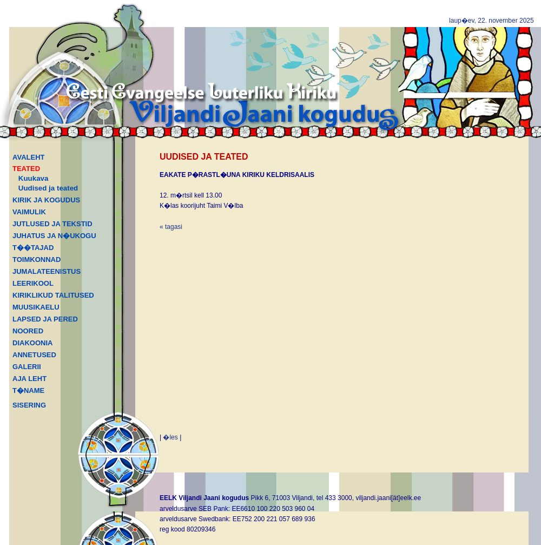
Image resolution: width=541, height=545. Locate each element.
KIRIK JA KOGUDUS (46, 200)
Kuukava (33, 178)
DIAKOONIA (32, 343)
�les (170, 437)
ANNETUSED (34, 355)
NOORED (27, 331)
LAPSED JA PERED (45, 319)
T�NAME (28, 390)
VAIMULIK (29, 212)
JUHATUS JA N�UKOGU (54, 236)
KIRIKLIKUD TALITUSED (53, 295)
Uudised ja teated (48, 188)
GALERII (26, 367)
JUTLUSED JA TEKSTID (52, 224)
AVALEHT (28, 157)
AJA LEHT (29, 379)
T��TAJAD (33, 248)
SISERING (29, 405)
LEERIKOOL (33, 283)
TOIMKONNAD (36, 259)
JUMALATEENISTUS (46, 271)
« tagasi (171, 227)
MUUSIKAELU (36, 307)
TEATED (26, 169)
